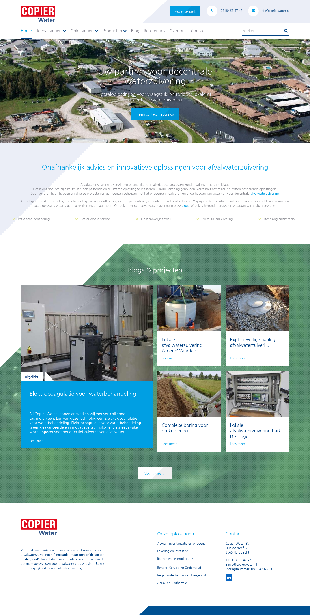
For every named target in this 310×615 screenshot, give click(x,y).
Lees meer (37, 440)
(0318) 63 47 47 (239, 560)
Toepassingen (51, 30)
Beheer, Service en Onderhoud (179, 567)
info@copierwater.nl (242, 564)
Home (26, 30)
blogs (185, 205)
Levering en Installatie (172, 551)
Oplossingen (84, 30)
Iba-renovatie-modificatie (175, 558)
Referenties (154, 30)
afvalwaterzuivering (264, 193)
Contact (198, 30)
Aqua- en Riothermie (172, 583)
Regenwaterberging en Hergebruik (182, 575)
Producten (115, 30)
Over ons (178, 30)
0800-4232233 (261, 569)
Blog (135, 30)
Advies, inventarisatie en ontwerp (181, 543)
